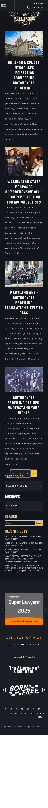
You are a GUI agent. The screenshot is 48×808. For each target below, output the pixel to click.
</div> (19, 793)
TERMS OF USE (28, 714)
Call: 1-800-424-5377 (24, 644)
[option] (24, 609)
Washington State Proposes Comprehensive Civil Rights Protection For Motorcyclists (24, 192)
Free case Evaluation (24, 657)
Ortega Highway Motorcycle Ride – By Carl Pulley (24, 544)
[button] (2, 609)
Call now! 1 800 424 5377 (36, 5)
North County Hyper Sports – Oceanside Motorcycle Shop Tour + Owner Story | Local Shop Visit (24, 568)
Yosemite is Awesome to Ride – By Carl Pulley (23, 551)
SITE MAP (14, 714)
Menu (4, 5)
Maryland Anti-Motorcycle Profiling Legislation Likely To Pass (24, 303)
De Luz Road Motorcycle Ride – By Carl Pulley (23, 537)
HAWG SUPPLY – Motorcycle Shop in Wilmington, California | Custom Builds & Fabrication (23, 559)
